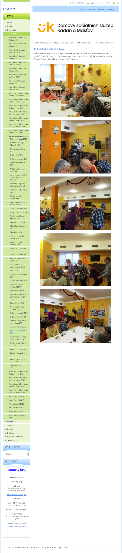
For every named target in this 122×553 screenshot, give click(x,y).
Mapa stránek (95, 3)
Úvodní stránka (40, 43)
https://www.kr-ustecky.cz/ (16, 495)
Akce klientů (52, 43)
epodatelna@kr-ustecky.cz (16, 526)
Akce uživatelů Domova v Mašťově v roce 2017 (76, 43)
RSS (108, 3)
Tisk (117, 3)
